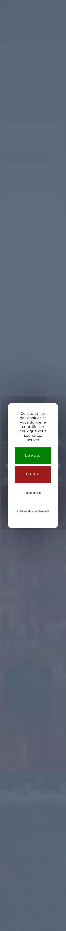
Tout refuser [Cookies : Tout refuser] (33, 474)
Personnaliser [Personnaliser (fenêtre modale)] (33, 492)
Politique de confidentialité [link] (33, 511)
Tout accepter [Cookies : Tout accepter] (32, 455)
